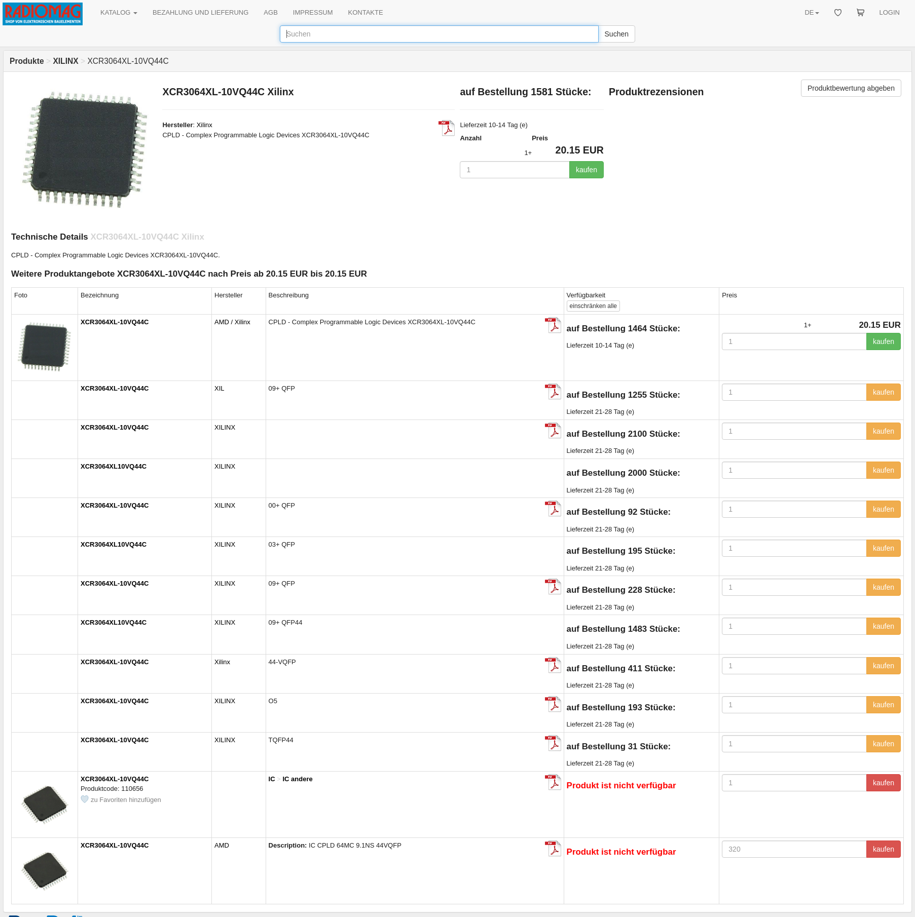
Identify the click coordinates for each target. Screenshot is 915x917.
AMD (221, 845)
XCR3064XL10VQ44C (114, 466)
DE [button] (811, 12)
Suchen (617, 34)
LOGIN (890, 12)
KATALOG (118, 12)
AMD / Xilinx (232, 322)
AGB (270, 12)
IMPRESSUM (313, 12)
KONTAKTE (365, 12)
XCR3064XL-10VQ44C (115, 322)
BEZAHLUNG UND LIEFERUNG (200, 12)
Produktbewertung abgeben (851, 88)
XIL (219, 388)
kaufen (586, 170)
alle (593, 306)
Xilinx (204, 125)
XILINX (224, 427)
